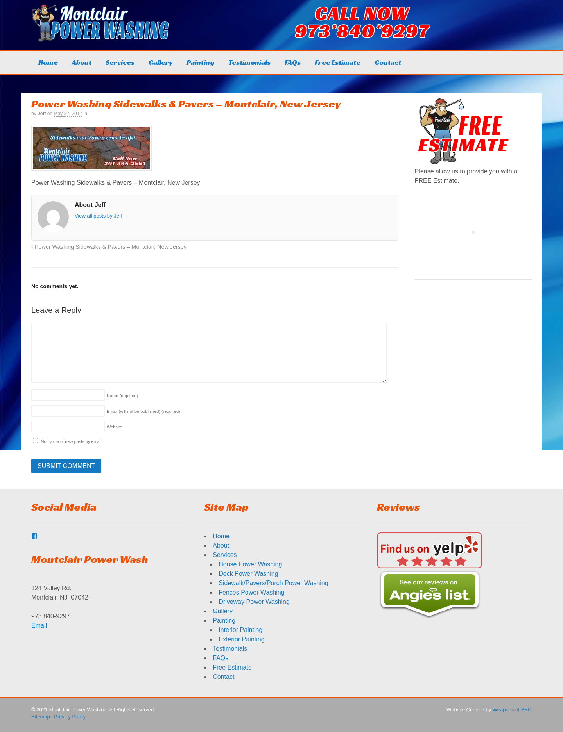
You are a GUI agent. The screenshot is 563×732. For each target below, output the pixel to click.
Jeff (42, 113)
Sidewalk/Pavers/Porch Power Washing (273, 583)
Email (39, 625)
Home (48, 62)
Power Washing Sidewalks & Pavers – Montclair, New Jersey (108, 247)
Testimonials (249, 62)
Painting (200, 62)
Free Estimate (337, 62)
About (81, 62)
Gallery (160, 62)
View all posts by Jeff (102, 216)
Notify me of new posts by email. (71, 441)
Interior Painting (240, 630)
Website (114, 427)
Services (120, 62)
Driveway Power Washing (254, 601)
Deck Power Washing (248, 573)
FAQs (293, 62)
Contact (388, 62)
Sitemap (40, 717)
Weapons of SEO (512, 709)
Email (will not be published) (143, 411)
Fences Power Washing (251, 592)
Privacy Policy (70, 717)
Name (122, 395)
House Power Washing (250, 564)
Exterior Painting (241, 639)
